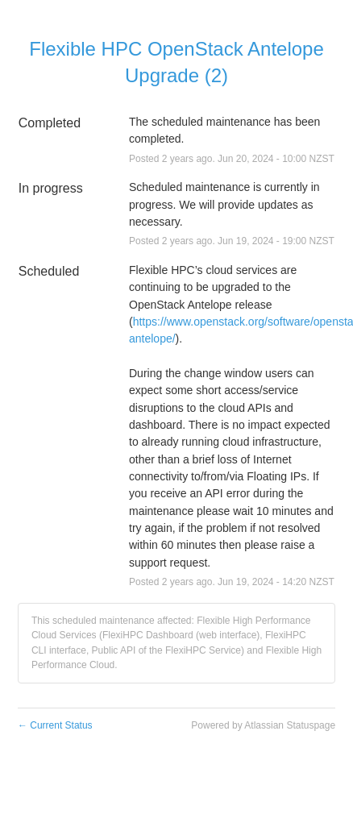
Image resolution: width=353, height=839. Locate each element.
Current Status (55, 725)
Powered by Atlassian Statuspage (263, 725)
